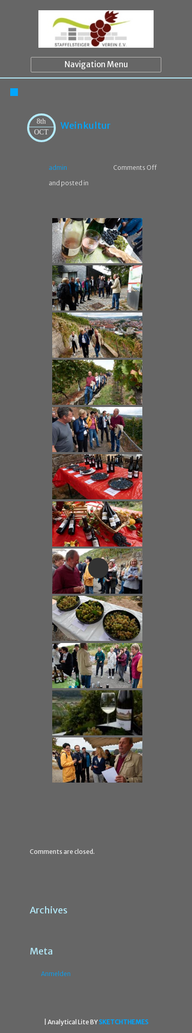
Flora (57, 813)
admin (58, 167)
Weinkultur (85, 125)
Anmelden (56, 974)
